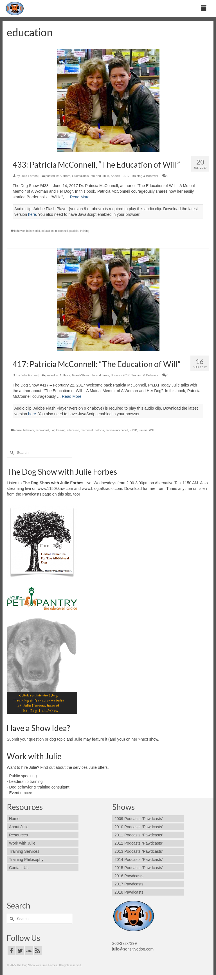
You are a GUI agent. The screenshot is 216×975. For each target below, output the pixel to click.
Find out (47, 767)
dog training (58, 430)
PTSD (133, 430)
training (84, 230)
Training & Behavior (144, 175)
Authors (65, 175)
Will (151, 430)
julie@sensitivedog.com (133, 949)
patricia (73, 230)
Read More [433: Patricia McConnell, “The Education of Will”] (79, 197)
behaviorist (33, 230)
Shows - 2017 (120, 175)
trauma (143, 430)
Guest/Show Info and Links (90, 175)
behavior (19, 230)
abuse (18, 430)
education (47, 230)
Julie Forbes (29, 175)
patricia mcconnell (116, 430)
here (32, 214)
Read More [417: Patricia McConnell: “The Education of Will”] (71, 396)
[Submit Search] (11, 452)
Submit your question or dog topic (36, 739)
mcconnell (61, 230)
